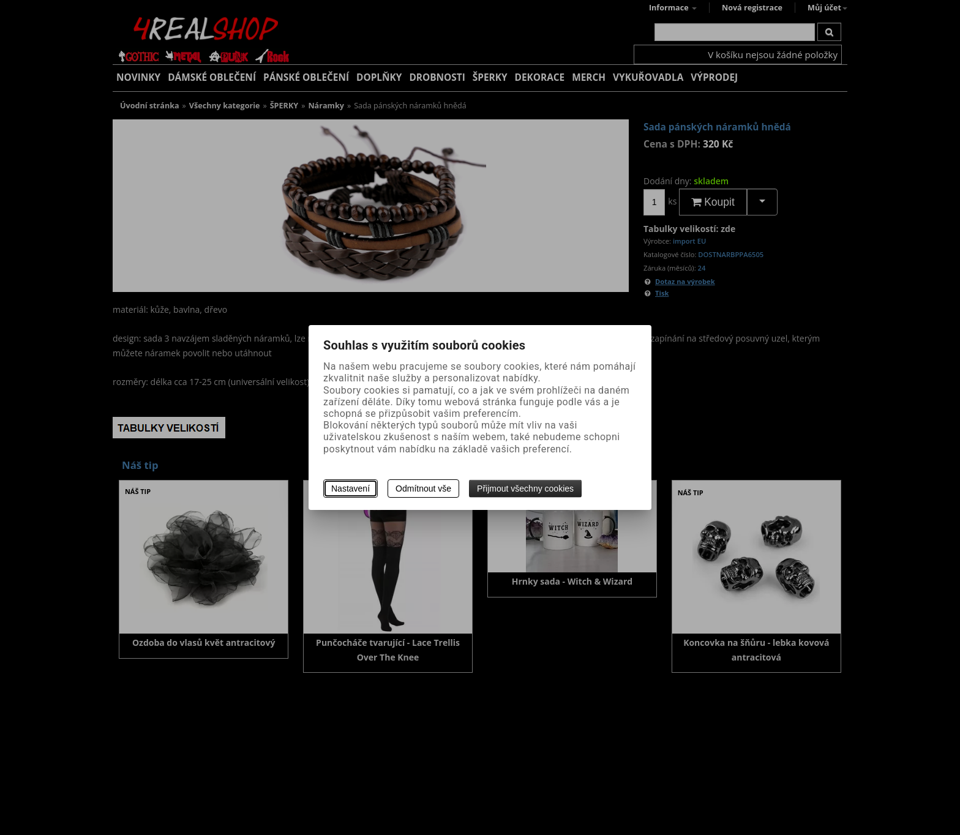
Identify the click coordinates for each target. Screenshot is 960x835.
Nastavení (350, 488)
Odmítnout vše (423, 488)
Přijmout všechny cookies (525, 488)
